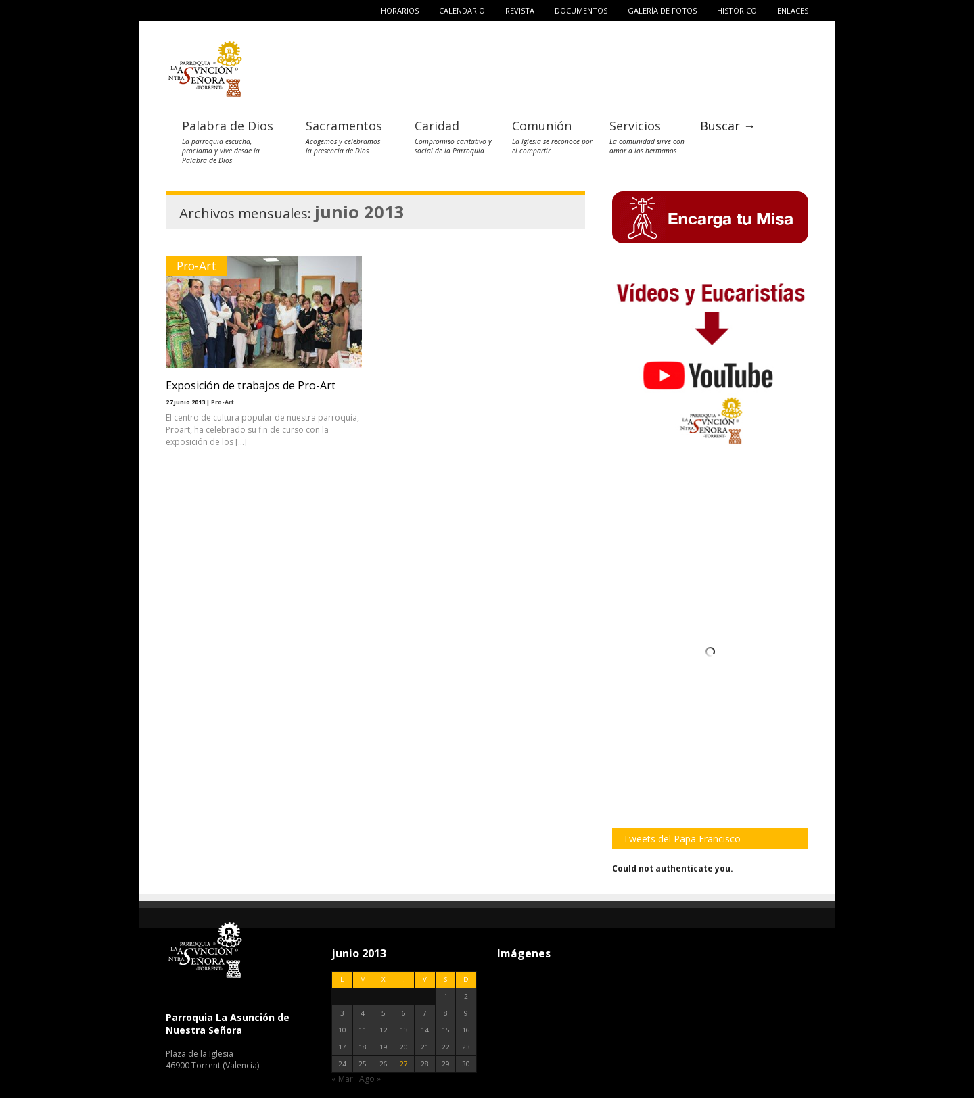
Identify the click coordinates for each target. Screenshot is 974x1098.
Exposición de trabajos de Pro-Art (250, 385)
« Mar (342, 1078)
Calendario (462, 10)
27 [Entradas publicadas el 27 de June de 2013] (404, 1063)
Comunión (542, 126)
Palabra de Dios (227, 126)
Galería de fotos (662, 10)
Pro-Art (196, 266)
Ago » (370, 1078)
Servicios (635, 126)
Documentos (581, 10)
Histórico (737, 10)
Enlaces (792, 10)
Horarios (400, 10)
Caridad (437, 126)
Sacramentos (344, 126)
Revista (519, 10)
